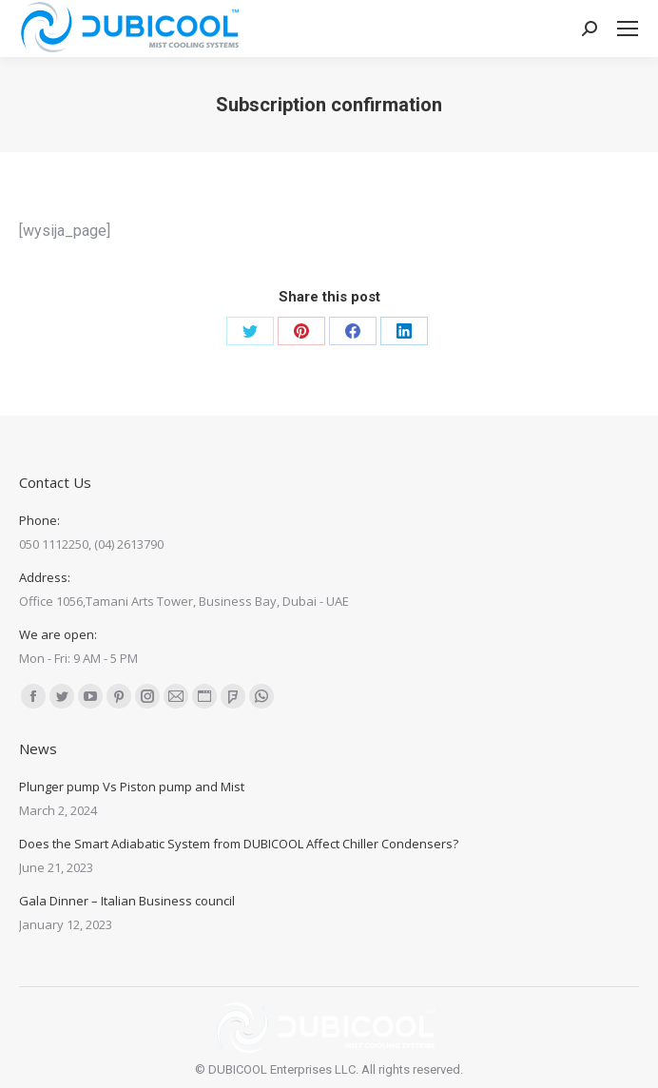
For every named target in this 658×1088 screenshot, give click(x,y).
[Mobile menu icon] (627, 28)
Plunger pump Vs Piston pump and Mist (131, 786)
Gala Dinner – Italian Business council (127, 900)
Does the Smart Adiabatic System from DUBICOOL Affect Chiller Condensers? (238, 843)
